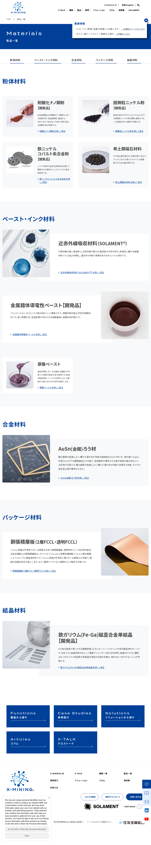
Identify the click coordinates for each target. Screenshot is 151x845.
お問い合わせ (135, 796)
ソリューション (96, 10)
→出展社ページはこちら (133, 29)
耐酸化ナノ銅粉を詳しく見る (53, 131)
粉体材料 (15, 60)
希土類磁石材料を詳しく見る (128, 182)
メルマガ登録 (90, 796)
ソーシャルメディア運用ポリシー (99, 822)
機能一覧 (103, 773)
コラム (110, 10)
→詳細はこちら (122, 34)
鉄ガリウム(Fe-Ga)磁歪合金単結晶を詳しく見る (82, 667)
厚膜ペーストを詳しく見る (51, 387)
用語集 (120, 10)
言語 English (126, 5)
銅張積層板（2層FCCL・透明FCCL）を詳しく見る (34, 570)
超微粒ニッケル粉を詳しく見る (129, 131)
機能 (67, 10)
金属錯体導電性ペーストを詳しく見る (30, 334)
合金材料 (76, 60)
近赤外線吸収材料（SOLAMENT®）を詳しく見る (82, 272)
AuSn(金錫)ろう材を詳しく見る (74, 477)
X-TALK (57, 10)
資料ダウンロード (112, 796)
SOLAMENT (133, 10)
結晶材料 (132, 60)
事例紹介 (54, 780)
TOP (8, 19)
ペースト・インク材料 (46, 60)
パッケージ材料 (105, 60)
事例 (84, 10)
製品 (75, 10)
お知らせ (54, 787)
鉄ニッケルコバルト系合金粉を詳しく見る (55, 180)
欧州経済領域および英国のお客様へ (68, 822)
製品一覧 (128, 773)
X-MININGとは (109, 5)
